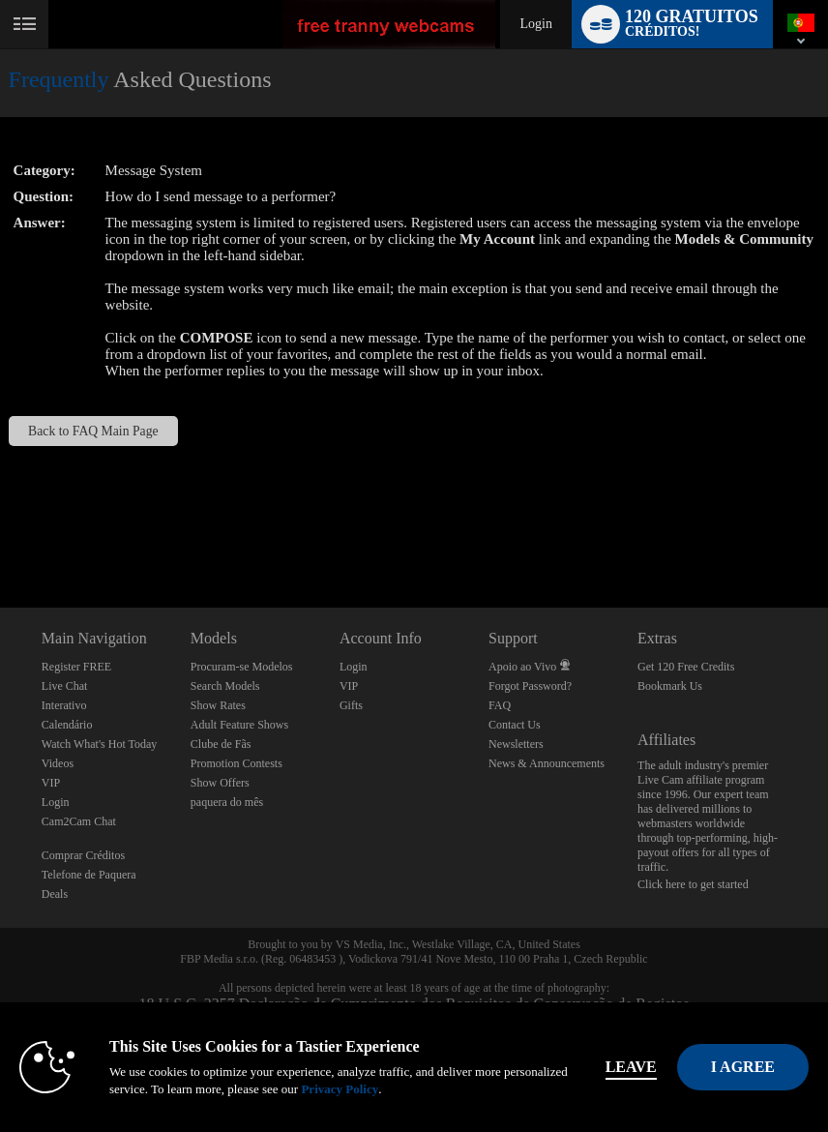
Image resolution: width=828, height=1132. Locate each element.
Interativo (64, 705)
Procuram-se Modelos (242, 666)
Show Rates (218, 705)
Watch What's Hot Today (100, 744)
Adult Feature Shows (239, 724)
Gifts (351, 705)
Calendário (67, 724)
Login (535, 23)
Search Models (225, 686)
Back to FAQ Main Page (93, 431)
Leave (631, 1066)
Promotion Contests (236, 763)
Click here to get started (693, 884)
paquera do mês (227, 802)
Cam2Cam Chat (79, 821)
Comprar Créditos (83, 855)
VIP (51, 782)
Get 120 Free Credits (685, 666)
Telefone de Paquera (89, 874)
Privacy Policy (339, 1089)
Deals (55, 894)
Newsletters (516, 744)
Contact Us (514, 724)
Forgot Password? (530, 686)
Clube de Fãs (221, 744)
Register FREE (76, 666)
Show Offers (220, 782)
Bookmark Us (669, 686)
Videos (58, 763)
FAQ (499, 705)
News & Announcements (546, 763)
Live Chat (65, 686)
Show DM (0, 535)
